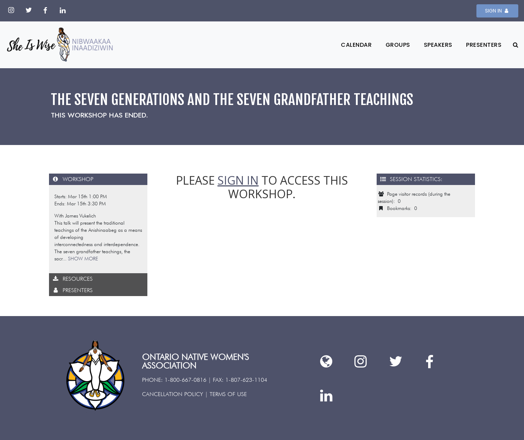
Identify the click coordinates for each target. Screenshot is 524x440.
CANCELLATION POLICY (172, 394)
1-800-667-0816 (185, 379)
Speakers (438, 45)
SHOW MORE (83, 258)
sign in (238, 180)
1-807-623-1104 (246, 379)
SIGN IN (497, 10)
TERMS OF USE (228, 394)
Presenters (483, 45)
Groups (398, 45)
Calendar (356, 45)
